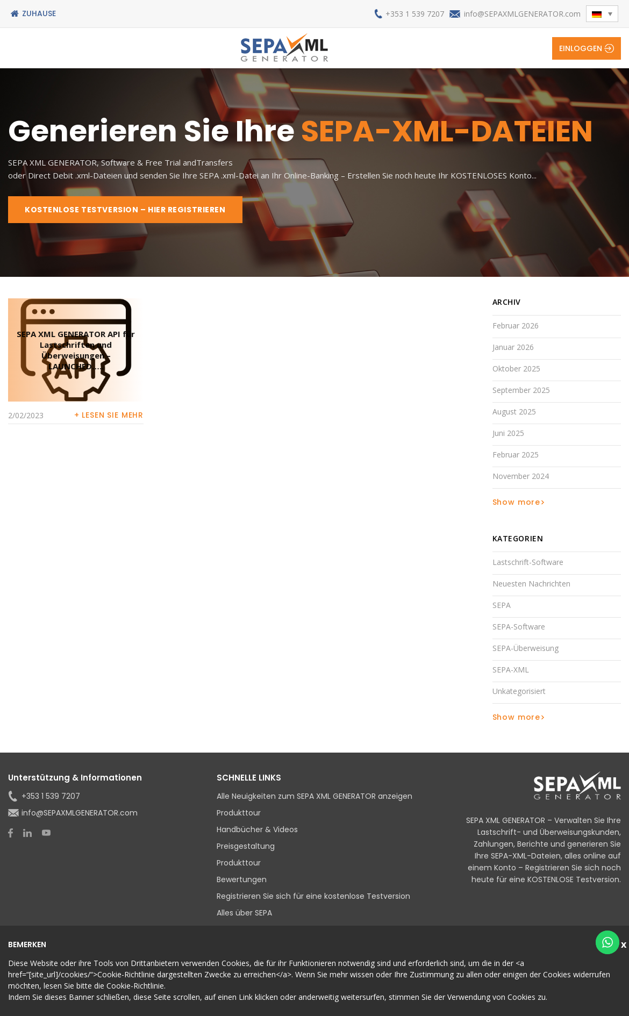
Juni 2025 (508, 433)
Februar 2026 (515, 325)
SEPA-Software (518, 626)
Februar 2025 (515, 454)
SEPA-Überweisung (525, 648)
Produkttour (239, 812)
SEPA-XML (510, 669)
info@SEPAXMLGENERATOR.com (522, 14)
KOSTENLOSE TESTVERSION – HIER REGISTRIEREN (125, 209)
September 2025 (521, 390)
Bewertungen (242, 879)
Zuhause (39, 13)
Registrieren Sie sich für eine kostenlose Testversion (313, 896)
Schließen (625, 943)
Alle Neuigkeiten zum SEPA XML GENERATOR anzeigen (314, 796)
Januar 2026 (513, 347)
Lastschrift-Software (527, 562)
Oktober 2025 (516, 368)
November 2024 (520, 476)
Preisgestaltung (246, 846)
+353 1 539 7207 (414, 14)
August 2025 (514, 411)
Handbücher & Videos (257, 829)
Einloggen (580, 48)
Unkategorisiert (519, 691)
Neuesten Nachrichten (531, 583)
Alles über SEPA (244, 912)
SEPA (501, 605)
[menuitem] (602, 13)
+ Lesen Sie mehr (109, 415)
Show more (516, 502)
